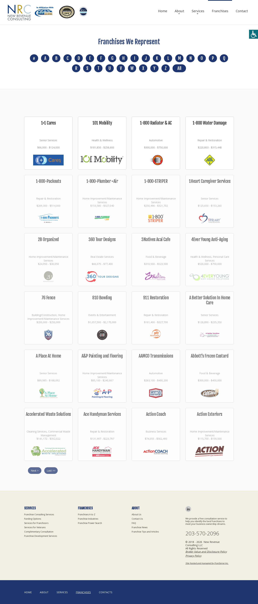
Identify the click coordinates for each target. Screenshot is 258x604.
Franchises (220, 11)
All (179, 68)
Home (162, 11)
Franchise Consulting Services (39, 514)
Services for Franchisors (36, 523)
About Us (136, 514)
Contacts (105, 592)
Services (198, 11)
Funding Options (32, 518)
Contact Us (137, 518)
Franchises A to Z (86, 514)
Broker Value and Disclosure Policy (206, 551)
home (28, 592)
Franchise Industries (88, 518)
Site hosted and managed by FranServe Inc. (206, 563)
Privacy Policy (193, 555)
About (179, 11)
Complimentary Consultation (38, 531)
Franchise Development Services (40, 536)
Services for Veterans (35, 527)
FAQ (134, 523)
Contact (242, 11)
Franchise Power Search (90, 523)
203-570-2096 (202, 533)
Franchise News (139, 527)
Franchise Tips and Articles (145, 531)
